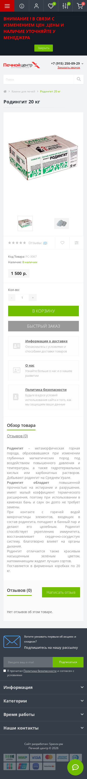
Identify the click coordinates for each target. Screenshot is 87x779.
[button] (36, 6)
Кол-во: (14, 290)
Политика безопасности (46, 389)
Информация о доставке (46, 341)
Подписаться (68, 662)
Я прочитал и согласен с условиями (40, 673)
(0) (45, 243)
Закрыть (43, 48)
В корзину (43, 311)
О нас (29, 365)
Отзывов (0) (17, 436)
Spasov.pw (56, 744)
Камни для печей (23, 91)
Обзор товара (21, 425)
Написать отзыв (61, 592)
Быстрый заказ (43, 326)
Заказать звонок (69, 67)
